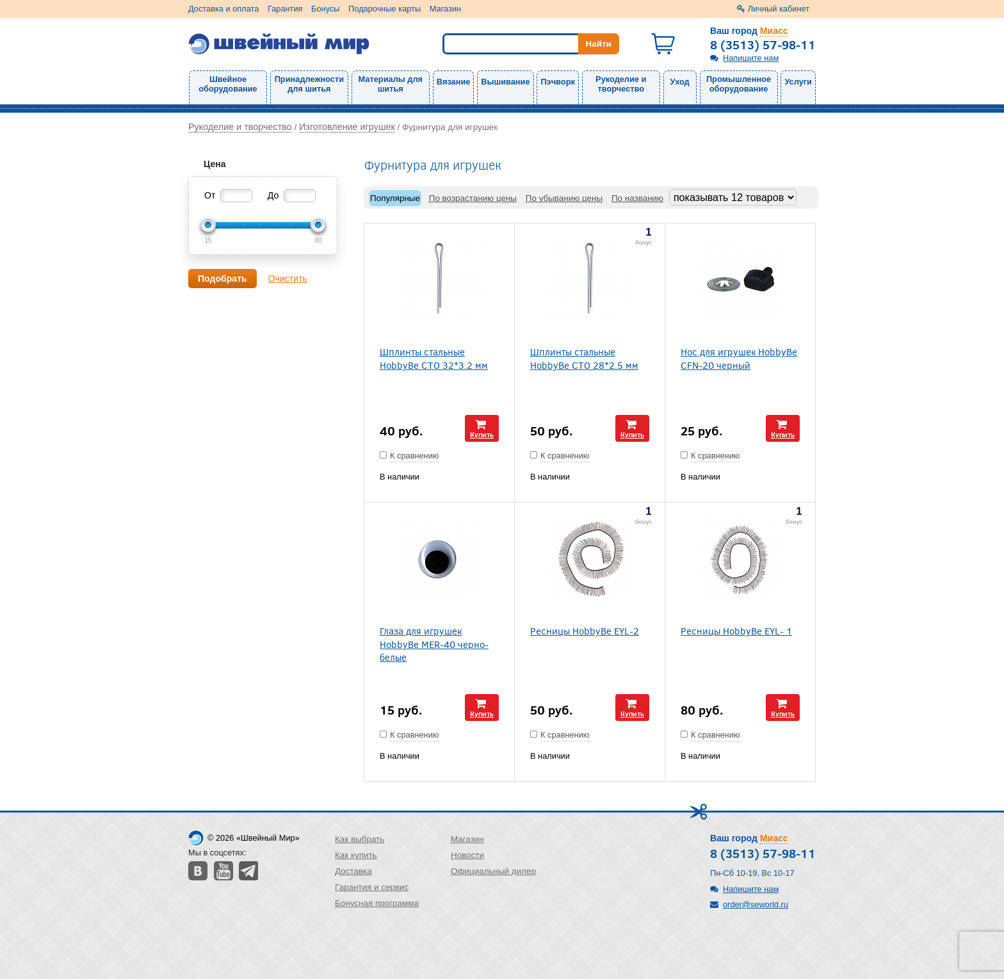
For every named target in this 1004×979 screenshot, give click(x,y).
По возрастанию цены (473, 198)
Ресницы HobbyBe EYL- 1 (736, 630)
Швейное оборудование (227, 83)
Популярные (395, 198)
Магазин (445, 8)
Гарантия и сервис (372, 887)
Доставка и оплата (223, 8)
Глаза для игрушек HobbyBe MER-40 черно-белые (434, 643)
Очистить (287, 278)
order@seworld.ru (755, 904)
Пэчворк (557, 81)
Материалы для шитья (391, 83)
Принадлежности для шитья (309, 83)
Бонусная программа (377, 903)
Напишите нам (751, 58)
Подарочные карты (384, 8)
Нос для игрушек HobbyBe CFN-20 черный (739, 357)
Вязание (454, 81)
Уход (680, 81)
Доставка (353, 871)
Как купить (356, 855)
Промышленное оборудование (738, 83)
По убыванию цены (564, 198)
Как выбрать (359, 839)
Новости (467, 855)
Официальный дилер (493, 871)
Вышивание (505, 81)
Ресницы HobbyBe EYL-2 (584, 630)
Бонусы (325, 8)
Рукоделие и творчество (620, 83)
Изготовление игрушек (347, 127)
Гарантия (285, 8)
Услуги (798, 81)
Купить (482, 434)
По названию (637, 198)
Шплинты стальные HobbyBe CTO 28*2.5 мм (584, 357)
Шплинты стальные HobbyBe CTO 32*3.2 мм (434, 357)
